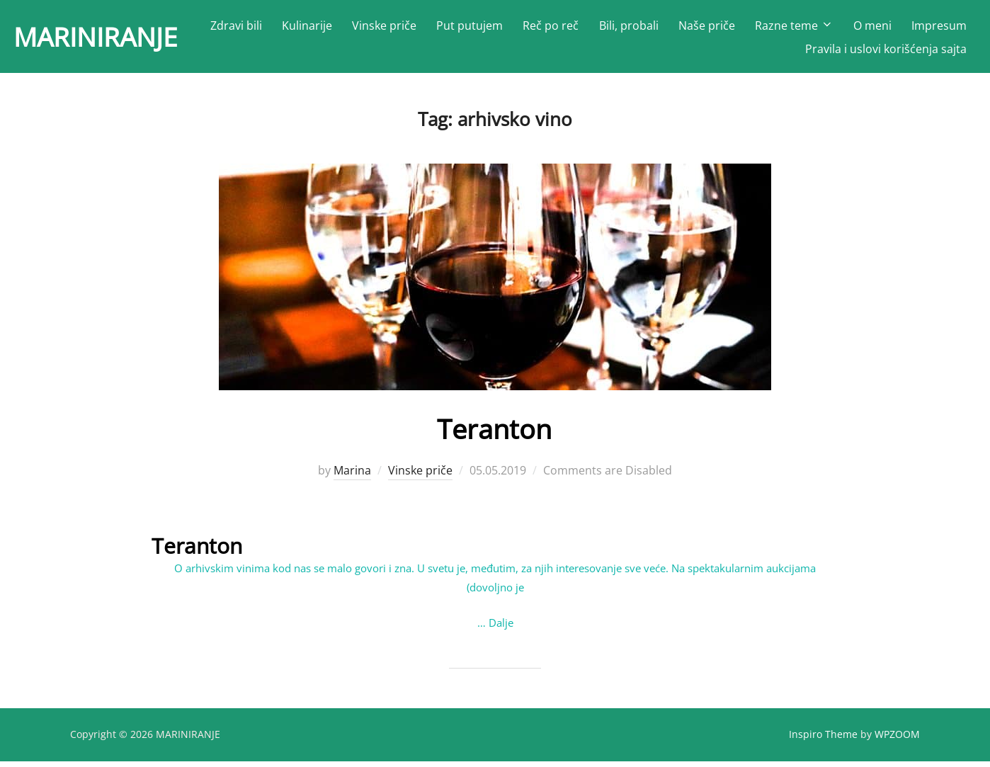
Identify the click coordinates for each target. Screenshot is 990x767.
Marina (352, 476)
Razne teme (869, 28)
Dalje (501, 627)
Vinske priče (459, 28)
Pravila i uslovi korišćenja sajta (886, 51)
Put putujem (545, 28)
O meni (947, 28)
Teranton (494, 434)
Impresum (757, 51)
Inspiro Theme (823, 739)
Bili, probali (704, 28)
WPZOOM (897, 739)
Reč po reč (626, 28)
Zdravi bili (311, 28)
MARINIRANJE (107, 39)
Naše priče (781, 28)
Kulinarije (382, 28)
